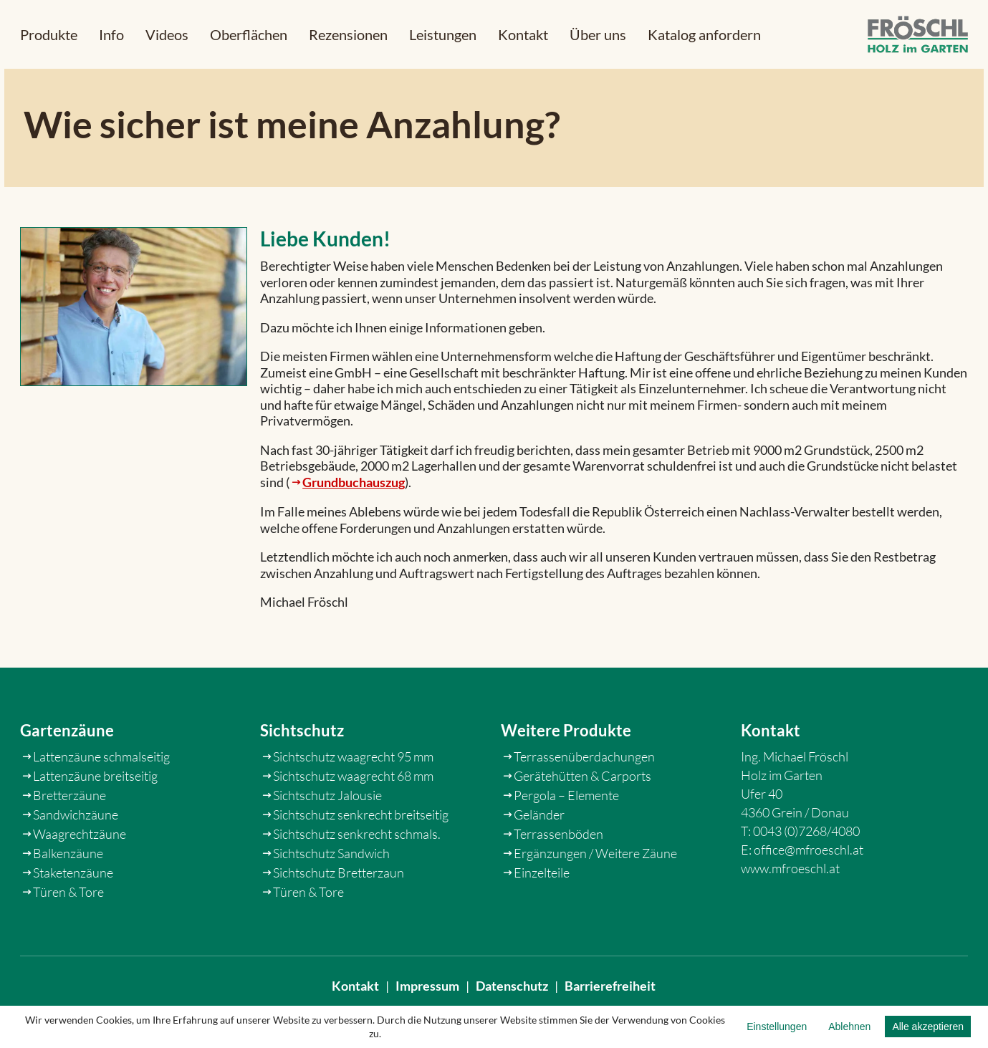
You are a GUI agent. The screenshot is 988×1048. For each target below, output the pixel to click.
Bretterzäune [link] (69, 832)
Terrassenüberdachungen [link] (584, 794)
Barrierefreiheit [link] (610, 995)
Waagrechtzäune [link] (79, 871)
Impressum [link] (427, 995)
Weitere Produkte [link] (566, 767)
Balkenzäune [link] (68, 890)
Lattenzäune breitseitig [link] (95, 813)
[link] (918, 35)
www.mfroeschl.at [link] (790, 905)
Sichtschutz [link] (302, 767)
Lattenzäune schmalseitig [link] (101, 794)
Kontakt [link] (355, 995)
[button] (48, 34)
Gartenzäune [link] (67, 767)
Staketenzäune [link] (73, 910)
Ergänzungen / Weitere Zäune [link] (595, 890)
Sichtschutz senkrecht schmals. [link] (357, 871)
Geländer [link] (539, 852)
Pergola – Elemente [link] (566, 832)
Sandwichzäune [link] (75, 852)
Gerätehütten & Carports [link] (582, 813)
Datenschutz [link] (512, 995)
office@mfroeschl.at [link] (808, 887)
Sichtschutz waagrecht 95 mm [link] (353, 794)
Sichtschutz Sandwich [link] (331, 890)
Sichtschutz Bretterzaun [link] (338, 910)
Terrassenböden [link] (558, 871)
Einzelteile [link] (542, 910)
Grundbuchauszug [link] (353, 493)
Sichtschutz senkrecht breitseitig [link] (361, 852)
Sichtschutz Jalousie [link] (327, 832)
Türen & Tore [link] (68, 929)
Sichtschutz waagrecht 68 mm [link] (353, 813)
